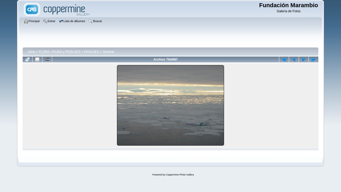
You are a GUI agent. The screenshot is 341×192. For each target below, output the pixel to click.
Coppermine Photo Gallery (180, 174)
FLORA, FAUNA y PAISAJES (59, 52)
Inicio (31, 52)
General (108, 52)
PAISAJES (91, 52)
